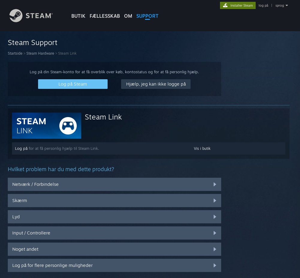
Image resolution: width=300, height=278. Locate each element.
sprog (279, 5)
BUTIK (78, 16)
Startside (15, 53)
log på (263, 5)
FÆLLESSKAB (105, 16)
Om (128, 16)
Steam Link (103, 116)
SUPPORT (147, 16)
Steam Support (33, 42)
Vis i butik (202, 148)
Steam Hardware (40, 53)
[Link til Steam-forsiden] (35, 20)
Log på (21, 148)
